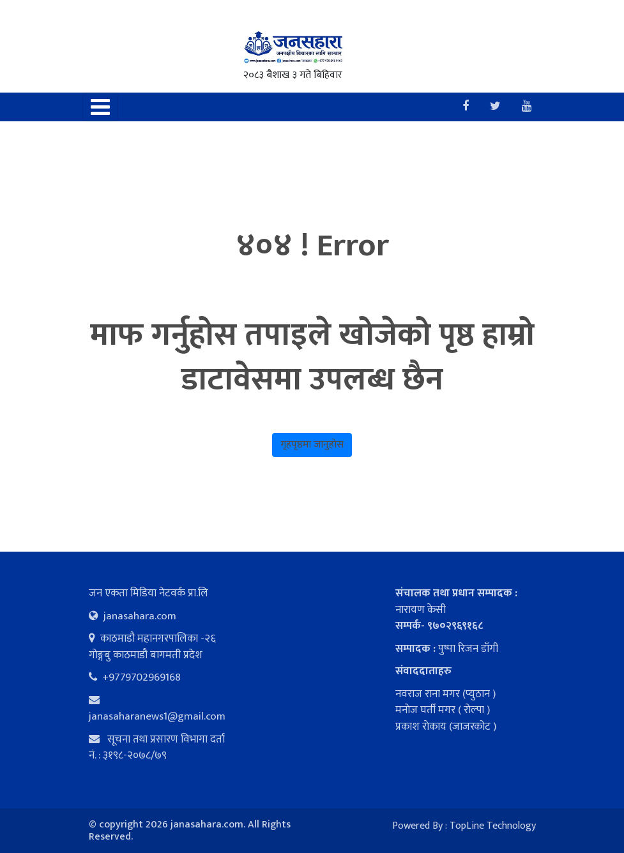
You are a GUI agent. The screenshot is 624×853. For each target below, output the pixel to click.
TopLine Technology (493, 825)
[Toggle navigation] (100, 107)
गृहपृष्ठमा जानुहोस (312, 444)
